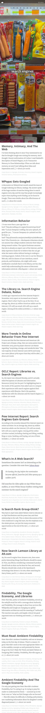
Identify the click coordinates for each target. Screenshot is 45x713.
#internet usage (34, 315)
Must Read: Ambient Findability (22, 636)
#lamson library (20, 577)
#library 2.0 (10, 209)
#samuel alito (13, 497)
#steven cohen (17, 282)
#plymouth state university (29, 579)
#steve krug (36, 668)
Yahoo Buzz (34, 465)
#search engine (21, 324)
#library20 (9, 320)
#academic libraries (26, 532)
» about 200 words (8, 396)
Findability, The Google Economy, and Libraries (17, 594)
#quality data (6, 626)
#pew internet (23, 362)
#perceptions (34, 405)
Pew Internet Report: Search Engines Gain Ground (20, 418)
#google (14, 172)
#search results (12, 544)
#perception (25, 405)
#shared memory (7, 174)
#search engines (36, 172)
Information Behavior (16, 221)
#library (4, 209)
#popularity (30, 539)
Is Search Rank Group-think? (20, 509)
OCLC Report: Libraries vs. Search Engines (19, 373)
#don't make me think (14, 661)
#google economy (7, 207)
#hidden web (6, 666)
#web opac (16, 629)
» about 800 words (15, 201)
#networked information (18, 539)
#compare (15, 400)
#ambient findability (25, 659)
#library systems (27, 277)
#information (33, 273)
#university (19, 584)
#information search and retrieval (26, 275)
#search (20, 497)
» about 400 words (23, 169)
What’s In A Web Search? (18, 459)
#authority (15, 622)
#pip (3, 364)
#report (4, 409)
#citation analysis (24, 622)
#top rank (10, 673)
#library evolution (31, 317)
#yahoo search (30, 502)
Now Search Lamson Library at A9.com (22, 552)
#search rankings (25, 541)
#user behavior (33, 409)
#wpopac (13, 214)
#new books (24, 666)
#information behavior (9, 275)
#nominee (5, 497)
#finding (35, 661)
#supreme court (7, 500)
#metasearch (30, 577)
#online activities (18, 320)
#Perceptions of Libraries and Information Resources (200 (20, 407)
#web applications (7, 452)
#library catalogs (30, 209)
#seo (30, 668)
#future (21, 400)
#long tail (32, 708)
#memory (28, 172)
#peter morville (33, 666)
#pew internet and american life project (29, 322)
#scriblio (19, 214)
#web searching (28, 282)
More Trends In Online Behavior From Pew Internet (20, 335)
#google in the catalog (20, 207)
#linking (38, 209)
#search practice (7, 282)
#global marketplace (8, 663)
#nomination (34, 495)
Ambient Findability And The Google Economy (20, 681)
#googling (35, 534)
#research (5, 541)
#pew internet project (8, 324)
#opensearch (16, 579)
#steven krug (6, 670)
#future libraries (17, 204)
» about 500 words (24, 702)
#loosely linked (10, 211)
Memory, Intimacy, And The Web (20, 147)
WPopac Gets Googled (16, 181)
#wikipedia (21, 544)
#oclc (10, 405)
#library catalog (20, 209)
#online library (11, 322)
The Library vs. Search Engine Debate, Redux (21, 290)
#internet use (16, 360)
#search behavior (22, 280)
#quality (36, 539)
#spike (37, 497)
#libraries (35, 207)
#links (3, 211)
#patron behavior (13, 362)
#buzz (14, 495)
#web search (33, 500)
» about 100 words (17, 439)
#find (23, 661)
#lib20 (30, 207)
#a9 (13, 577)
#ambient (15, 659)
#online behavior (29, 320)
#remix (23, 211)
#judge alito (26, 495)
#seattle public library (8, 584)
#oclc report (16, 405)
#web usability (24, 673)
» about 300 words (35, 269)
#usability (16, 673)
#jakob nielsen (10, 537)
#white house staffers (13, 502)
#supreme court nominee (21, 500)
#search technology (32, 581)
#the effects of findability (18, 670)
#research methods (17, 626)
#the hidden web (32, 670)
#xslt (3, 586)
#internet (26, 315)
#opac (18, 211)
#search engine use (32, 324)
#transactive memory (19, 174)
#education (9, 534)
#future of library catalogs (31, 204)
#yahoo (22, 502)
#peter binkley (12, 280)
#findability (34, 622)
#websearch (36, 584)
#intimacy (21, 172)
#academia (15, 532)
